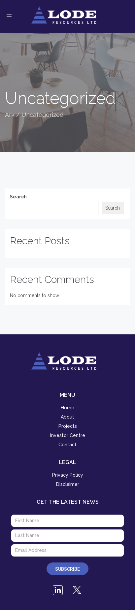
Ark (10, 114)
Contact (67, 444)
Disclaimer (67, 484)
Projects (67, 426)
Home (67, 407)
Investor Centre (67, 435)
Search (18, 196)
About (67, 417)
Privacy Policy (67, 475)
